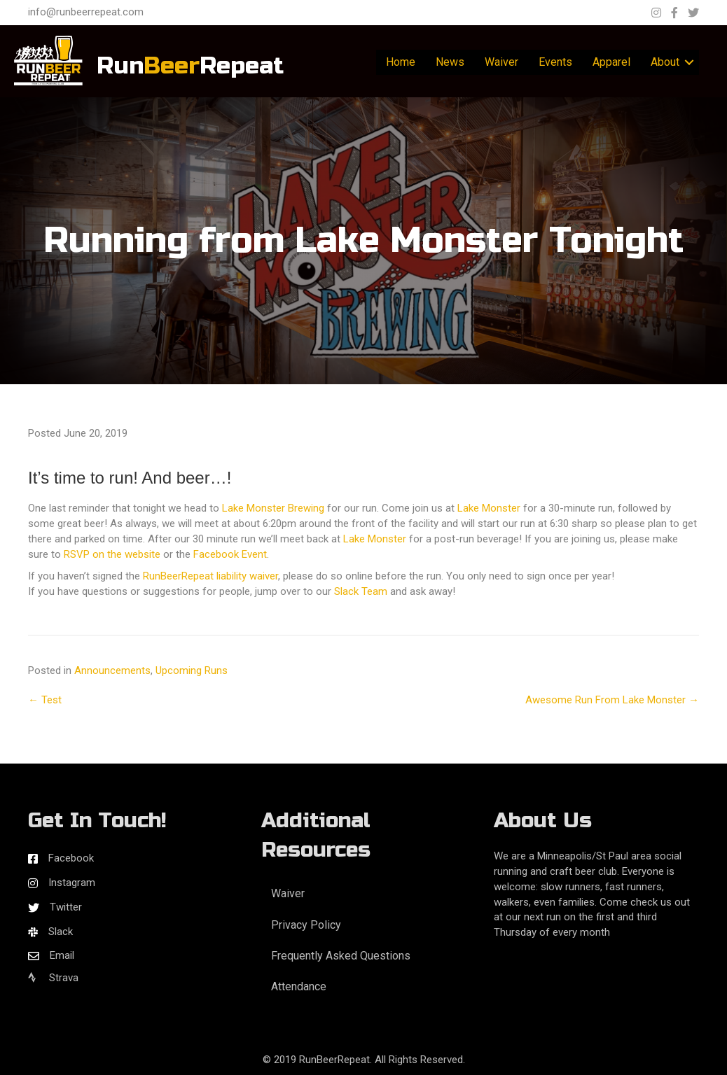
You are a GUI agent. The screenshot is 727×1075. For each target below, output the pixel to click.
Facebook (71, 858)
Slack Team (360, 591)
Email (62, 955)
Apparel (611, 62)
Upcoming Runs (191, 670)
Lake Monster (488, 508)
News (450, 62)
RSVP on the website (112, 554)
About (665, 62)
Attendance (298, 986)
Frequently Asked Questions (340, 955)
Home (400, 62)
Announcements (112, 670)
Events (555, 62)
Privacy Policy (306, 925)
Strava (53, 977)
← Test (45, 700)
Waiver (501, 62)
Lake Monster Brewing (273, 508)
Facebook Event (230, 554)
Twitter (66, 907)
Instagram (71, 882)
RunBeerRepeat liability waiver (210, 576)
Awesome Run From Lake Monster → (612, 700)
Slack (60, 931)
